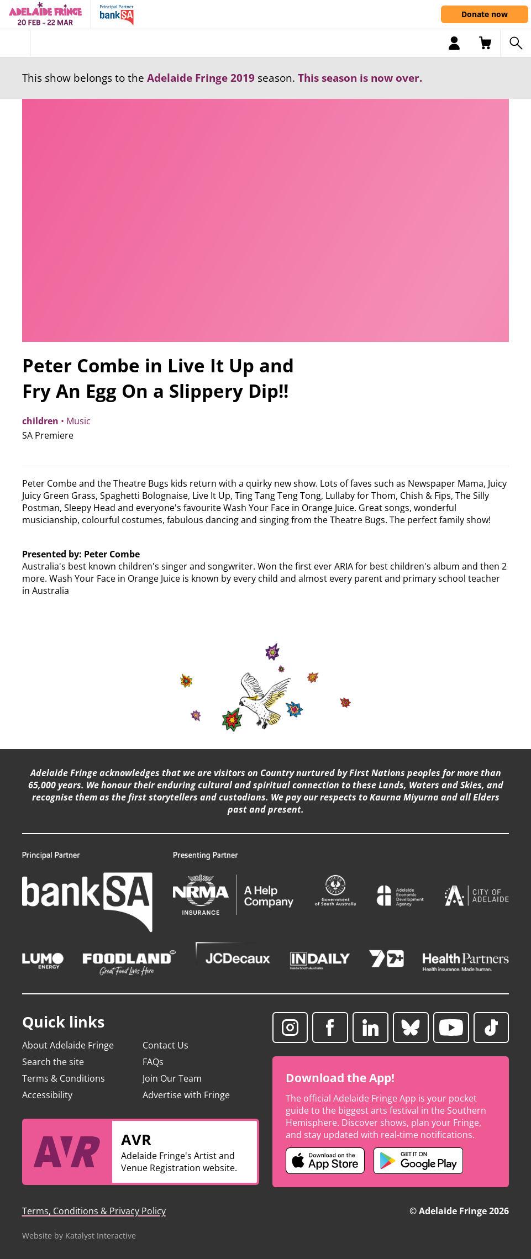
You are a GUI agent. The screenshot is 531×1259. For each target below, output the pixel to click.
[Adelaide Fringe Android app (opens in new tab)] (418, 1160)
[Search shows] (515, 43)
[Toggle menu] (15, 43)
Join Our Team (172, 1078)
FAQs (153, 1062)
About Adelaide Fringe (68, 1045)
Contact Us (165, 1045)
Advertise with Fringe (186, 1095)
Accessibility (47, 1095)
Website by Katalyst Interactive (79, 1235)
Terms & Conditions (63, 1078)
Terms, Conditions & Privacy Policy (94, 1211)
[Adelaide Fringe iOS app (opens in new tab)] (325, 1160)
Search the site (53, 1062)
